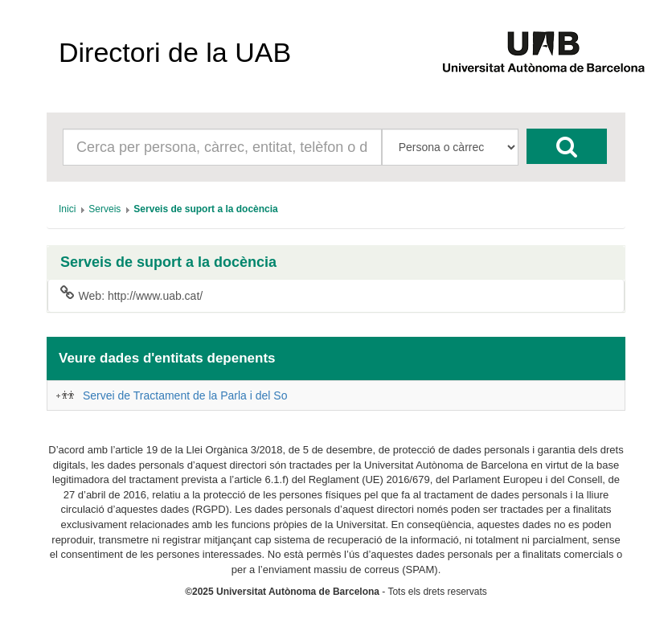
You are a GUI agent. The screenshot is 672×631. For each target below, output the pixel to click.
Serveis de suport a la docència (168, 262)
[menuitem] (67, 209)
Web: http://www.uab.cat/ (131, 295)
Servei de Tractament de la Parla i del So (185, 395)
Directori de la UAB (175, 52)
